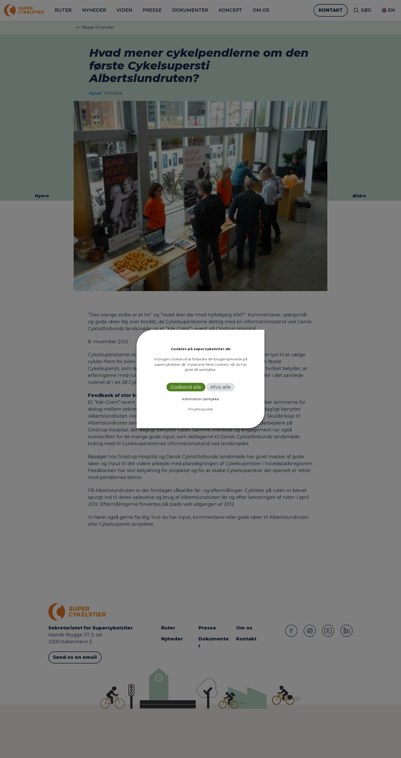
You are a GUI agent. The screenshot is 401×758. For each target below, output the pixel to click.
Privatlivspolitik (200, 409)
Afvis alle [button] (220, 387)
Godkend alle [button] (186, 387)
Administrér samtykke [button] (200, 399)
